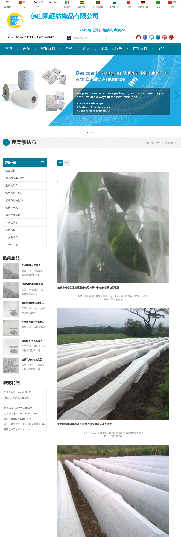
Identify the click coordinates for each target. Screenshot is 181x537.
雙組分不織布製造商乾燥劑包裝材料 (33, 340)
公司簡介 (12, 468)
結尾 (123, 433)
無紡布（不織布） (15, 178)
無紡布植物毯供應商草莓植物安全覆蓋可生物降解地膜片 (75, 278)
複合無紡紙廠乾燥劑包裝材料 (33, 303)
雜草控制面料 (12, 215)
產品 (26, 48)
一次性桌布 (11, 237)
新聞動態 (12, 482)
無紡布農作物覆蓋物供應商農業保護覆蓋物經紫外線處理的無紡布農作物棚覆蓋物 (117, 278)
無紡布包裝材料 (14, 200)
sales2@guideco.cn (61, 490)
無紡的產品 (11, 207)
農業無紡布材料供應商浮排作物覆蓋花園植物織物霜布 (158, 403)
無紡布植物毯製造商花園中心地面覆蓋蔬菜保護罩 (117, 215)
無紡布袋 (10, 229)
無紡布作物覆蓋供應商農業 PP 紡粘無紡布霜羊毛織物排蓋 (117, 340)
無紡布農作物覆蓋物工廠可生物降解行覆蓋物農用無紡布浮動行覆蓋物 (75, 340)
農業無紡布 (11, 185)
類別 (158, 142)
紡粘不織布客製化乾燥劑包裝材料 (33, 359)
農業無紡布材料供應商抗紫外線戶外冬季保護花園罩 (158, 340)
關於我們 (48, 48)
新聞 (86, 48)
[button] (87, 132)
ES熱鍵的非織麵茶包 (32, 284)
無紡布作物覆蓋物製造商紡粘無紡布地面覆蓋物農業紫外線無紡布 (158, 278)
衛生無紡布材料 (14, 192)
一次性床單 (11, 222)
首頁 (8, 48)
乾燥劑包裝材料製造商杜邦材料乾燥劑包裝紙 (33, 322)
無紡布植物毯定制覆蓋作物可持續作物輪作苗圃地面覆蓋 (75, 215)
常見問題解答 (111, 48)
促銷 (160, 48)
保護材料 (10, 170)
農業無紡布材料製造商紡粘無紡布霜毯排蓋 (75, 403)
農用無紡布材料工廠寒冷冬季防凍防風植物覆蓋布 (117, 403)
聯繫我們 (140, 48)
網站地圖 (12, 488)
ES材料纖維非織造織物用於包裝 (33, 265)
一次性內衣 (11, 244)
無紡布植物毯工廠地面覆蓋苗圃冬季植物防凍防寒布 (158, 215)
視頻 (68, 48)
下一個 (113, 433)
